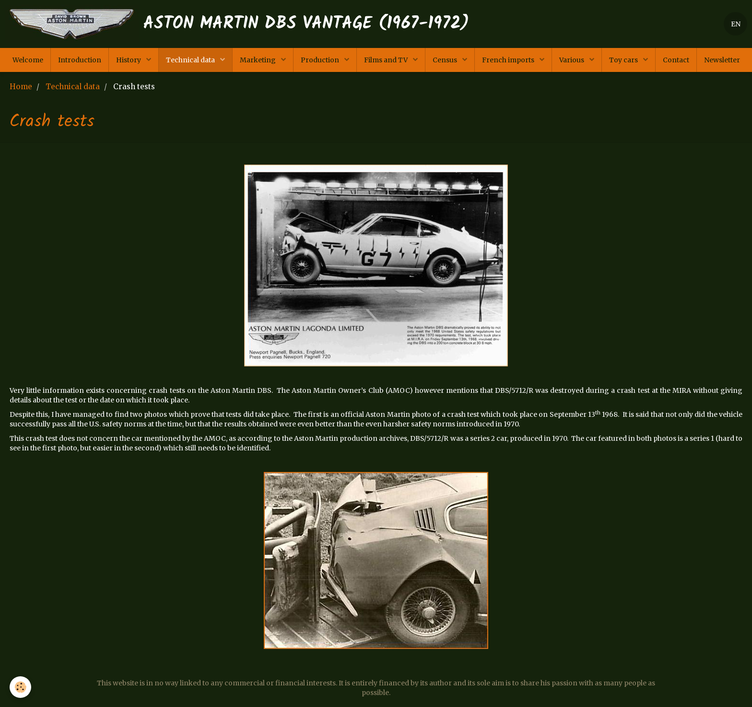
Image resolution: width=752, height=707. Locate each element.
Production (321, 60)
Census (445, 60)
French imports (509, 60)
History (129, 60)
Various (572, 60)
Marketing (258, 60)
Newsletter (722, 60)
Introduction (79, 60)
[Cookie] (20, 687)
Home (21, 86)
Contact (676, 60)
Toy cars (624, 60)
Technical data (191, 60)
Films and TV (386, 60)
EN (735, 24)
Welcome (27, 60)
